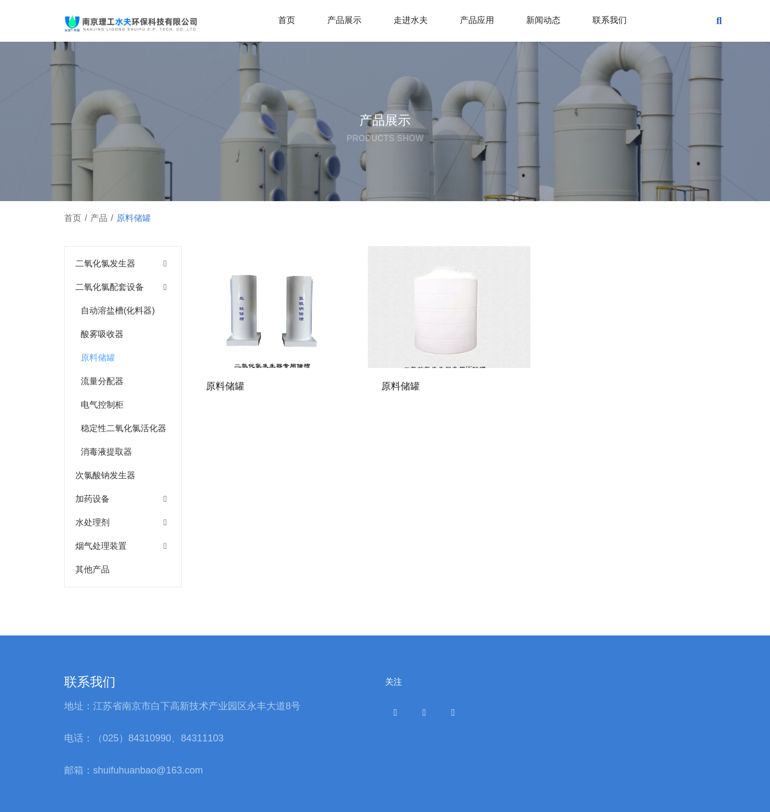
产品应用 (477, 20)
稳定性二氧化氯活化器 (123, 428)
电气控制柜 (102, 404)
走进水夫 (411, 20)
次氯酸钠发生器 (105, 475)
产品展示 (344, 20)
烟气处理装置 (101, 545)
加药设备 (92, 498)
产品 (98, 218)
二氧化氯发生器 (105, 263)
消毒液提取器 (106, 451)
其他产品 (92, 569)
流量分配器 (102, 381)
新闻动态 (543, 20)
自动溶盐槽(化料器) (118, 310)
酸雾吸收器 (102, 334)
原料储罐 (98, 357)
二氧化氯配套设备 (109, 287)
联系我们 (609, 20)
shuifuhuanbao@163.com (149, 770)
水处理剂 (92, 522)
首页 (286, 20)
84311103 (202, 738)
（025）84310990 (132, 738)
